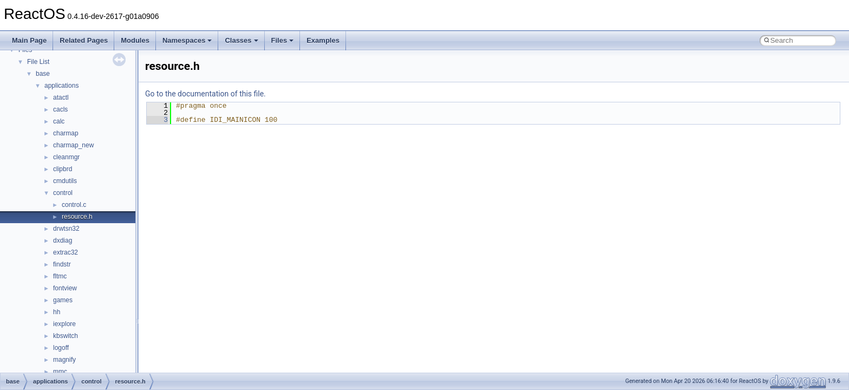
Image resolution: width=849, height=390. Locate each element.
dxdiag (62, 240)
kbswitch (65, 336)
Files (282, 40)
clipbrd (62, 169)
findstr (62, 264)
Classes (241, 40)
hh (56, 312)
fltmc (60, 276)
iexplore (64, 324)
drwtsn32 (66, 228)
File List (38, 62)
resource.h (77, 216)
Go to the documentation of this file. (205, 93)
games (63, 300)
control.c (74, 205)
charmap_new (73, 145)
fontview (65, 288)
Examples (322, 40)
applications (61, 85)
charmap (66, 133)
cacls (60, 109)
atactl (61, 97)
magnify (64, 359)
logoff (61, 348)
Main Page (29, 40)
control (63, 193)
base (43, 73)
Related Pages (84, 40)
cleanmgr (66, 157)
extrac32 (65, 252)
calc (58, 121)
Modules (135, 40)
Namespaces (187, 40)
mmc (60, 371)
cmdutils (65, 181)
